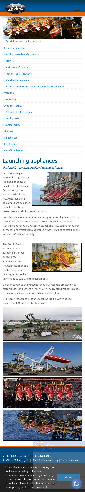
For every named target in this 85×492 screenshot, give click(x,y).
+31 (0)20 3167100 (14, 456)
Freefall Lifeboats (13, 41)
